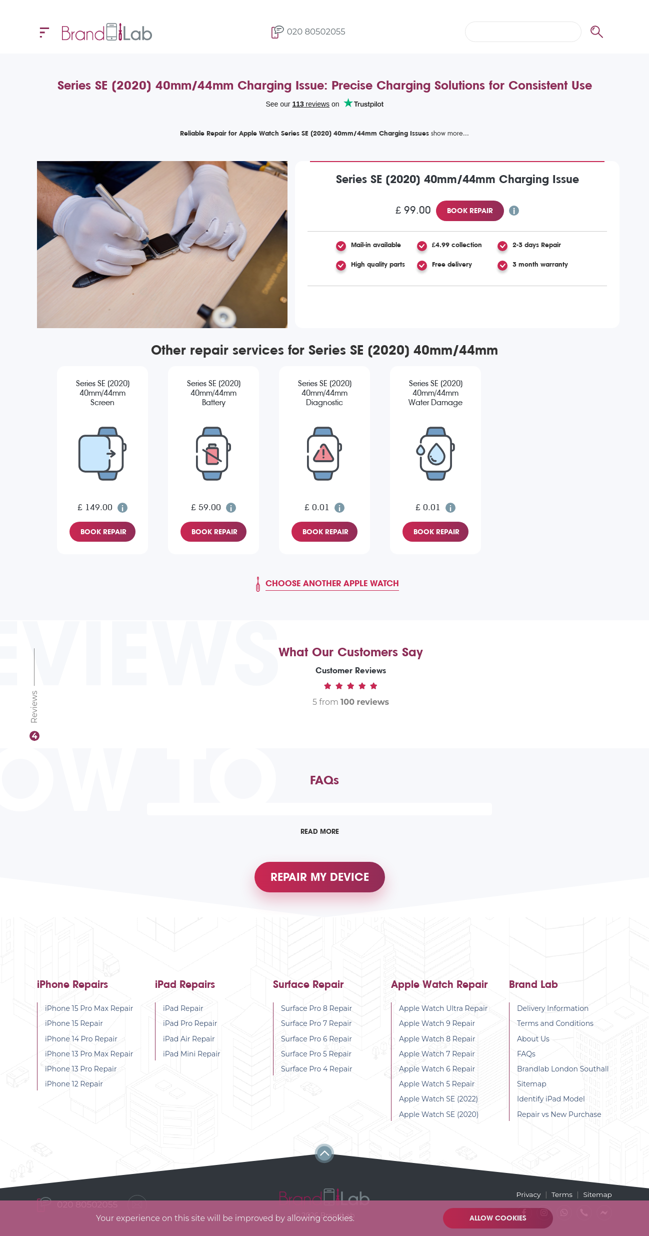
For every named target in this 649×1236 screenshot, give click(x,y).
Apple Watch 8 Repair (437, 1041)
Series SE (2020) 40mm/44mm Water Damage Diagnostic (435, 394)
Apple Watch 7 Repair (437, 1056)
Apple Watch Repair (439, 987)
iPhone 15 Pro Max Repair (89, 1010)
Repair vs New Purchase (559, 1116)
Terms (561, 1193)
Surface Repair (308, 987)
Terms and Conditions (555, 1025)
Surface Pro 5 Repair (316, 1056)
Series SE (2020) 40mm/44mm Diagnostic (325, 393)
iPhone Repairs (72, 987)
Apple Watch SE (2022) (438, 1101)
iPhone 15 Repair (74, 1025)
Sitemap (531, 1086)
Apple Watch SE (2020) (439, 1116)
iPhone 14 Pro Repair (81, 1041)
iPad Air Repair (189, 1041)
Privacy (527, 1193)
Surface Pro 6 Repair (316, 1041)
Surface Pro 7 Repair (316, 1025)
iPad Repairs (185, 987)
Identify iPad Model (551, 1101)
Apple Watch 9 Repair (437, 1025)
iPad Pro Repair (190, 1025)
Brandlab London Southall (563, 1071)
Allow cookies (498, 1218)
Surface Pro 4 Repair (316, 1071)
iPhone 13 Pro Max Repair (89, 1056)
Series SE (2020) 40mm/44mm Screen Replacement (103, 394)
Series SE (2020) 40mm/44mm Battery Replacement (213, 394)
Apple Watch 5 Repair (437, 1086)
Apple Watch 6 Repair (437, 1071)
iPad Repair (183, 1010)
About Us (533, 1041)
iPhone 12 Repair (74, 1086)
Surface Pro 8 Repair (316, 1010)
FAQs (526, 1056)
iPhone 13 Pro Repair (81, 1071)
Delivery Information (553, 1010)
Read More (320, 831)
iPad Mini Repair (191, 1056)
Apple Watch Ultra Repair (443, 1010)
